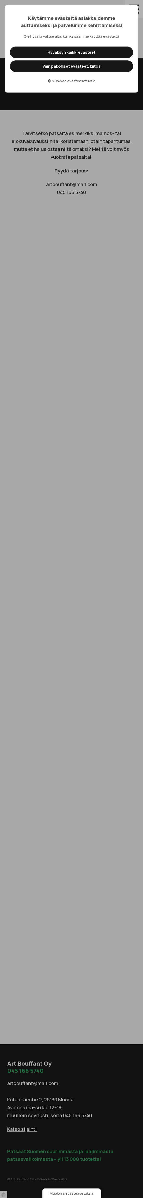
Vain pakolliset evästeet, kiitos (71, 66)
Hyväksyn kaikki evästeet (71, 52)
